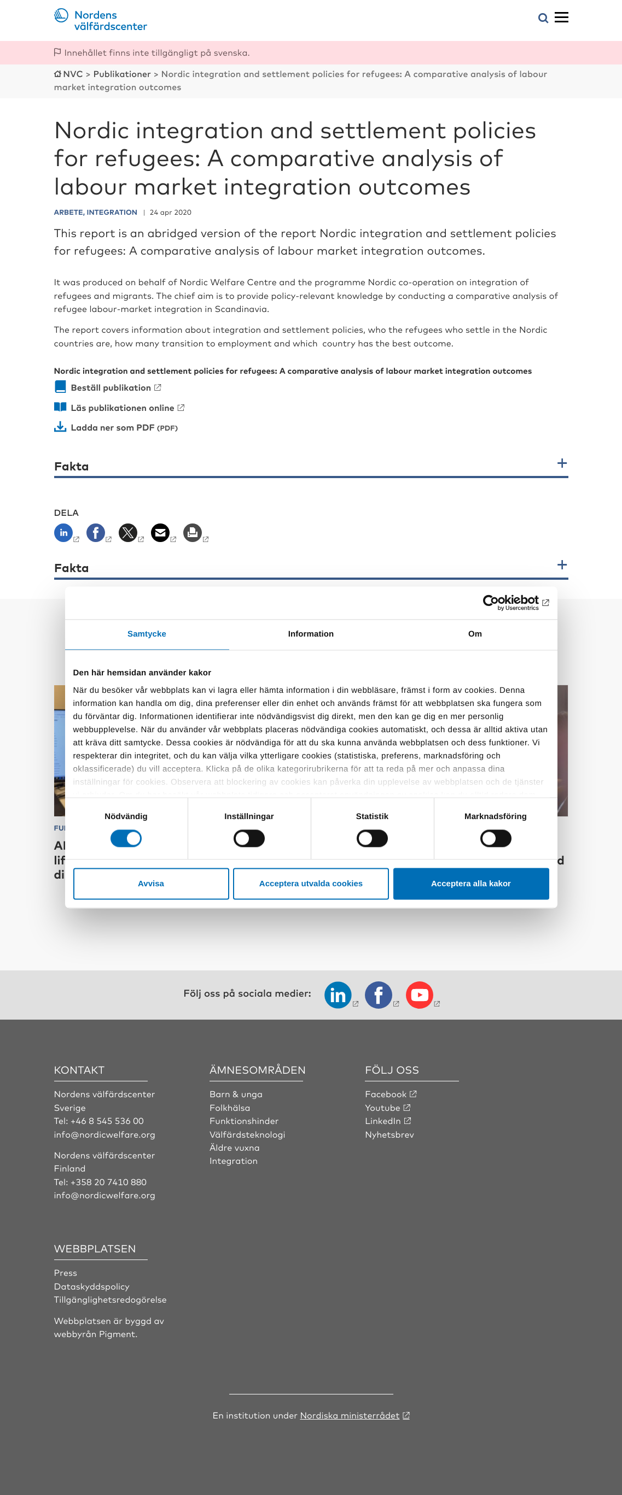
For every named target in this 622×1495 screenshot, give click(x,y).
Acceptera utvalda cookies (311, 883)
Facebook (385, 1093)
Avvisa (151, 883)
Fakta (71, 465)
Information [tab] (311, 634)
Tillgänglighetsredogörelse (110, 1299)
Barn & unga (236, 1093)
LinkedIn (383, 1120)
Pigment (117, 1333)
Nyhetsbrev (389, 1134)
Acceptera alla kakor (471, 883)
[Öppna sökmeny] (543, 18)
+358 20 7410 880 (109, 1181)
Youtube (382, 1107)
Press (66, 1272)
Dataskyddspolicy (92, 1286)
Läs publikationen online (123, 407)
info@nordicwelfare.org (105, 1134)
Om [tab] (475, 634)
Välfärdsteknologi (248, 1134)
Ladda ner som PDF (113, 427)
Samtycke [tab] (146, 634)
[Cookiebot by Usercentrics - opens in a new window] (501, 603)
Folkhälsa (230, 1107)
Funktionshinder (244, 1120)
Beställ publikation (111, 387)
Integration (234, 1160)
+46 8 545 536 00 (107, 1120)
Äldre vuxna (235, 1147)
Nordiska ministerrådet (349, 1415)
